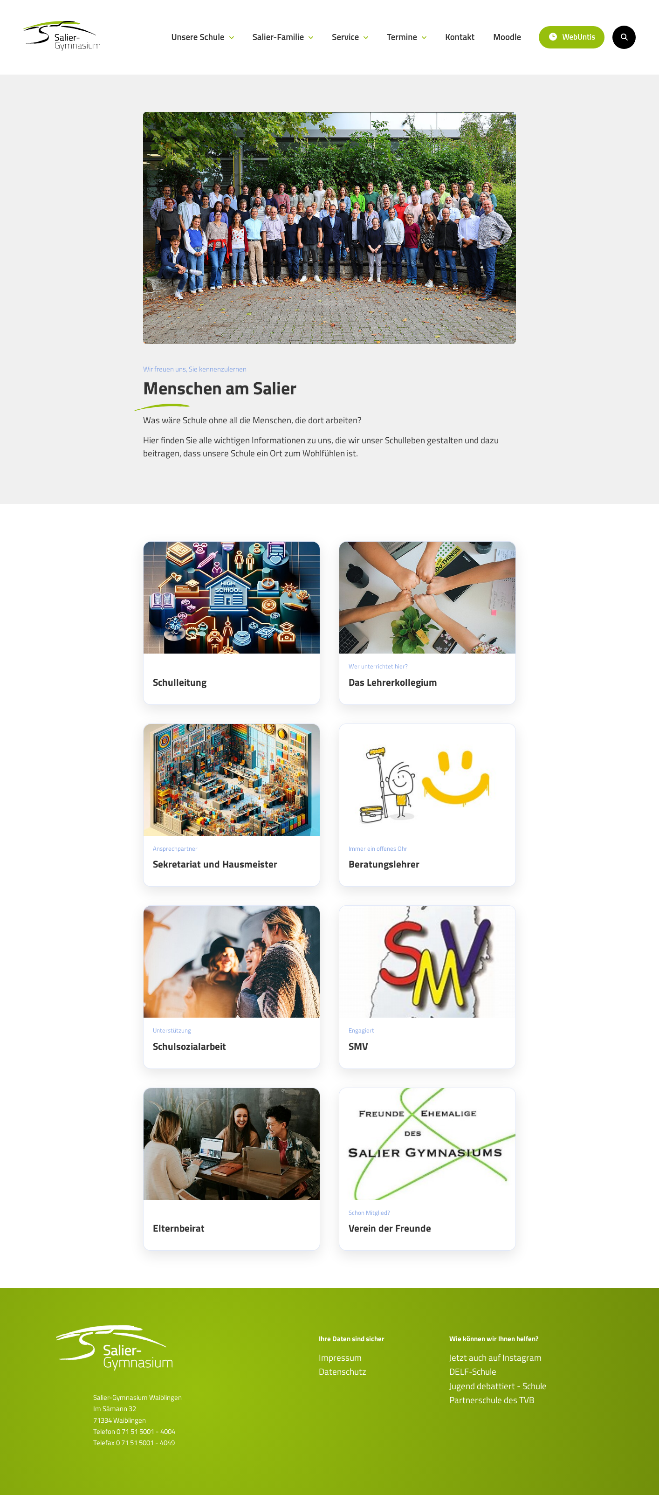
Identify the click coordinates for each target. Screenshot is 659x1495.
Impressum (340, 1357)
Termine (403, 36)
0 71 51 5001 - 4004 (146, 1431)
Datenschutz (342, 1371)
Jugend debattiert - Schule (498, 1385)
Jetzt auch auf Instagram (495, 1357)
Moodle (507, 36)
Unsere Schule (198, 36)
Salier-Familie (279, 36)
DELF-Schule (472, 1371)
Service (346, 36)
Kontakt (459, 36)
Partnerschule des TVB (492, 1399)
